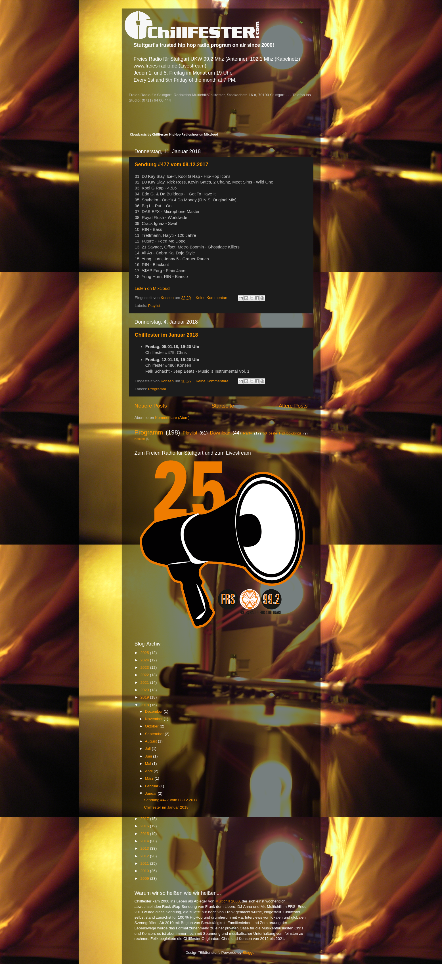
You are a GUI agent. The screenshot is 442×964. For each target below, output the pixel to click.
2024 (145, 660)
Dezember (154, 711)
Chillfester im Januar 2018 (166, 335)
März (150, 778)
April (149, 771)
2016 (145, 826)
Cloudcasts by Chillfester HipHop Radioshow (164, 134)
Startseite (222, 406)
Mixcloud (211, 134)
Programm (157, 389)
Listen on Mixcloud (152, 288)
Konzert (140, 438)
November (154, 719)
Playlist (154, 305)
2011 (145, 863)
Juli (148, 748)
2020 (145, 690)
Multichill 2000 (227, 901)
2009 (145, 878)
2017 (145, 819)
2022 (145, 675)
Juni (149, 756)
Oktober (152, 726)
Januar (151, 793)
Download (220, 432)
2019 (145, 697)
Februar (152, 786)
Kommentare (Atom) (172, 417)
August (151, 741)
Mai (148, 764)
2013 (145, 848)
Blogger (249, 952)
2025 (145, 653)
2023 (145, 667)
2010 (145, 871)
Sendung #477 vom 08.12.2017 (171, 164)
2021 (145, 682)
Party (247, 433)
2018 (145, 705)
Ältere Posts (293, 406)
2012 (145, 856)
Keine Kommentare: (213, 298)
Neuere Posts (151, 406)
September (155, 734)
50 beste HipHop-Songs (282, 433)
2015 (145, 834)
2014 (145, 841)
